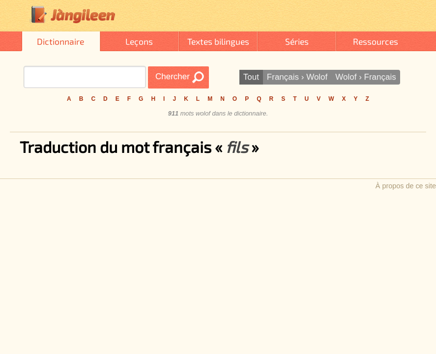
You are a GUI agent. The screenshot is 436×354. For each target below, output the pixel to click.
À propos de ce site (406, 186)
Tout (251, 77)
